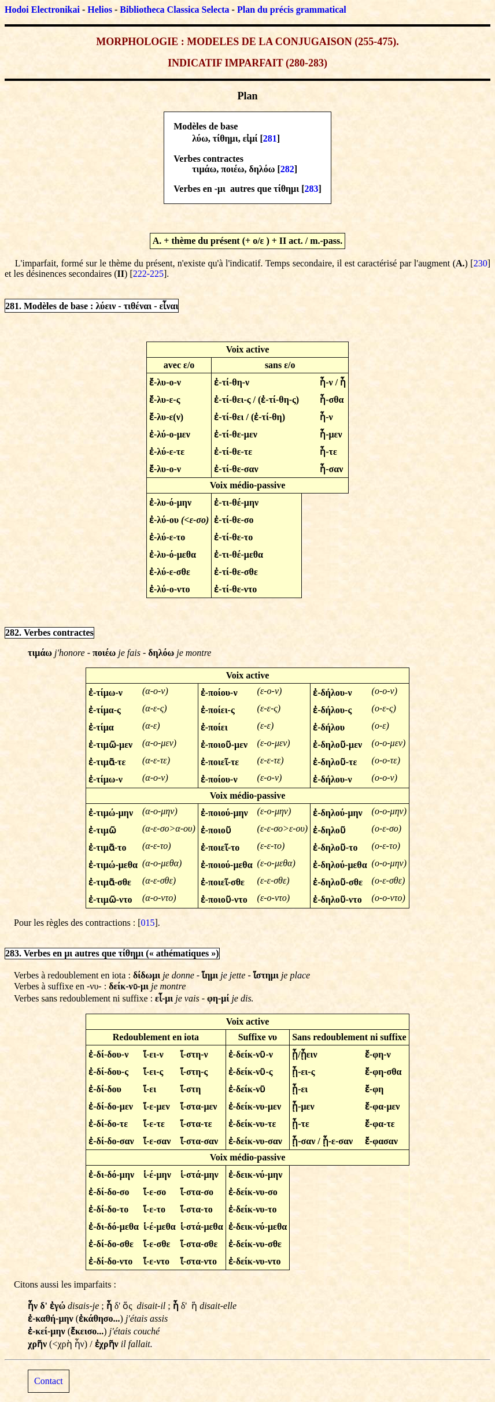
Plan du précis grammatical (291, 9)
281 (270, 138)
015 (148, 923)
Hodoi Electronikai (42, 9)
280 (297, 63)
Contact (48, 1381)
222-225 (148, 274)
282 (287, 169)
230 (480, 263)
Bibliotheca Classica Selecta (174, 9)
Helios (99, 9)
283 (311, 189)
